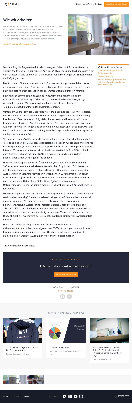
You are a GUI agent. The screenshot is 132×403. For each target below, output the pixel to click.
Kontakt (27, 396)
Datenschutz (17, 396)
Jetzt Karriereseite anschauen (116, 4)
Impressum (6, 396)
